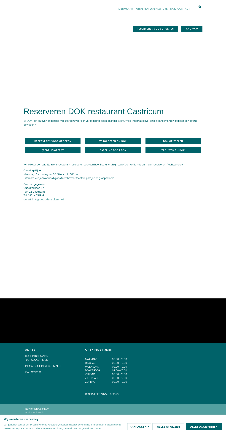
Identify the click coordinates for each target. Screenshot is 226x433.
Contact (183, 8)
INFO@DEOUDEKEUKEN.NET (43, 366)
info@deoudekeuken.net (48, 199)
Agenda (155, 8)
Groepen (142, 8)
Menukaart (126, 8)
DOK (29, 120)
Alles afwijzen (168, 426)
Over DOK (169, 8)
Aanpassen (138, 426)
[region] (113, 424)
